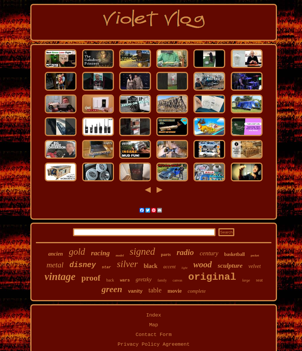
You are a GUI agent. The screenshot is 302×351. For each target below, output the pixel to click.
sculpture (230, 265)
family (162, 280)
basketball (234, 254)
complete (197, 291)
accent (169, 266)
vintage (59, 276)
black (150, 266)
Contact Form (154, 334)
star (106, 267)
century (209, 253)
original (212, 277)
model (120, 255)
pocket (255, 255)
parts (166, 254)
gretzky (144, 279)
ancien (55, 254)
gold (77, 251)
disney (82, 265)
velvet (254, 266)
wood (202, 264)
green (112, 289)
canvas (177, 280)
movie (174, 291)
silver (127, 264)
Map (153, 325)
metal (55, 265)
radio (185, 252)
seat (259, 280)
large (246, 280)
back (110, 280)
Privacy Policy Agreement (154, 344)
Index (153, 315)
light (184, 267)
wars (125, 280)
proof (90, 277)
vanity (135, 291)
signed (142, 251)
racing (100, 253)
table (155, 290)
